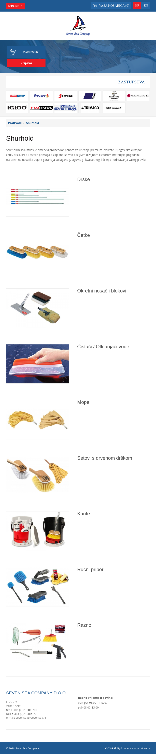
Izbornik (15, 6)
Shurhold (32, 123)
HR (137, 5)
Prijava (26, 63)
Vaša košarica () (111, 5)
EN (146, 5)
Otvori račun (30, 52)
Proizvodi (15, 123)
